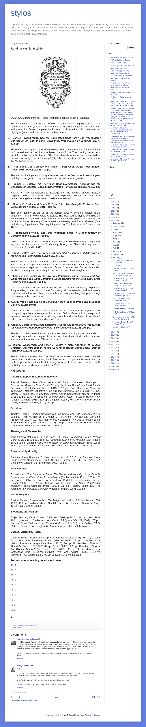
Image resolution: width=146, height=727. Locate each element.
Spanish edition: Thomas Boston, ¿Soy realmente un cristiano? (122, 109)
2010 (113, 357)
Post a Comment (20, 692)
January (116, 258)
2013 (113, 348)
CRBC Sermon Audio (118, 63)
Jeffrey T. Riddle (23, 666)
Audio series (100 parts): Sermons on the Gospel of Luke (123, 155)
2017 (13, 565)
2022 (113, 211)
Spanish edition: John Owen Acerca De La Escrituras (120, 84)
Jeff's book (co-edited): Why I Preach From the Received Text (122, 75)
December (117, 223)
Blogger (96, 715)
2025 (113, 202)
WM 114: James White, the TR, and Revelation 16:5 (124, 318)
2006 (113, 369)
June (115, 242)
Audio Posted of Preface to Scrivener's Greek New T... (123, 284)
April (115, 248)
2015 (113, 341)
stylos (21, 12)
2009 (113, 360)
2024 (113, 205)
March (115, 251)
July (114, 239)
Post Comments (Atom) (28, 701)
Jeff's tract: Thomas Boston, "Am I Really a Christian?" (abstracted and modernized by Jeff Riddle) (123, 103)
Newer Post (15, 697)
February (116, 254)
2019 (113, 220)
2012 (113, 351)
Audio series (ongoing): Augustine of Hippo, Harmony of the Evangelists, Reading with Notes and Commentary (122, 139)
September (117, 233)
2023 (113, 208)
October (116, 229)
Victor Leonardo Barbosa (26, 639)
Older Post (96, 697)
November (117, 226)
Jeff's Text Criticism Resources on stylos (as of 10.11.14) (122, 124)
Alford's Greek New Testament (123, 309)
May (114, 245)
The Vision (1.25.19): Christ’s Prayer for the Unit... (123, 279)
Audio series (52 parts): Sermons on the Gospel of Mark (122, 150)
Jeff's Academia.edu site (119, 68)
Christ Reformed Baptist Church (122, 57)
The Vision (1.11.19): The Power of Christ (122, 305)
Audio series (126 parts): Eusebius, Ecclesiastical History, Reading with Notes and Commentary (122, 131)
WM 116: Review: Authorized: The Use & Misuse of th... (123, 274)
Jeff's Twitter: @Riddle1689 (120, 71)
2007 (113, 366)
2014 (113, 344)
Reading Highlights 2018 (121, 327)
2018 (113, 332)
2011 (113, 354)
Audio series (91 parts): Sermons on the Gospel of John (122, 160)
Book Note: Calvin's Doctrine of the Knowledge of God (124, 295)
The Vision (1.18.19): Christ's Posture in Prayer (123, 289)
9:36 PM (20, 659)
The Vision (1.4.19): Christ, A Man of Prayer (123, 323)
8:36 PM (20, 688)
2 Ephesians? (117, 265)
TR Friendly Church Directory (121, 60)
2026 (113, 198)
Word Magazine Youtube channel (122, 66)
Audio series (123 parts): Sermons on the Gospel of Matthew (123, 146)
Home (56, 697)
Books (19, 627)
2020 (113, 217)
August (115, 236)
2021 (113, 214)
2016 (113, 338)
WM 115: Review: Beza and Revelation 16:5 (122, 300)
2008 (113, 363)
